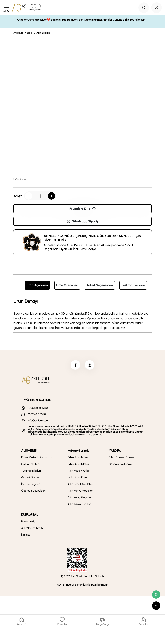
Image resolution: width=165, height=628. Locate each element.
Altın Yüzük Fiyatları (79, 504)
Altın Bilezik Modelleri (81, 484)
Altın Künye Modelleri (80, 491)
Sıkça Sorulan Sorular (122, 457)
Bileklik (30, 32)
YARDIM (115, 451)
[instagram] (90, 365)
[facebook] (75, 365)
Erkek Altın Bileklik (78, 464)
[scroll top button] (156, 605)
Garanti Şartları (30, 477)
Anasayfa (18, 32)
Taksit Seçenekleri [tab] (99, 285)
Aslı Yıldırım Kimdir (32, 528)
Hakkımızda (28, 522)
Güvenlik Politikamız (121, 464)
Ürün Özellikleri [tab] (67, 285)
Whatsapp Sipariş (82, 221)
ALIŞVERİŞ (29, 451)
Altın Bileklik (43, 32)
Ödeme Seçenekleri (33, 491)
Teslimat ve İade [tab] (133, 285)
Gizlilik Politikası (30, 464)
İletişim (25, 535)
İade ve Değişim (30, 484)
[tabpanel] (82, 313)
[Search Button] (143, 7)
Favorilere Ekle (82, 209)
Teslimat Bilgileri (31, 471)
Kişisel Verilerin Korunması (36, 457)
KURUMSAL (29, 515)
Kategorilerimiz (78, 451)
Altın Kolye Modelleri (80, 498)
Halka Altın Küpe (77, 477)
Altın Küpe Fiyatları (79, 471)
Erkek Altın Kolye (78, 457)
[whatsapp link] (156, 594)
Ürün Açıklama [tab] (37, 285)
